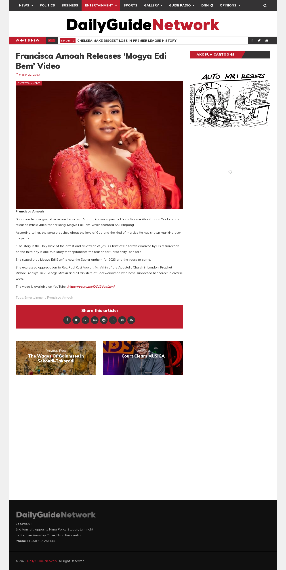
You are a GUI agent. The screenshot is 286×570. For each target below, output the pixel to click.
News (24, 5)
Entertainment (99, 5)
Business (70, 5)
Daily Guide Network (42, 561)
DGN (205, 5)
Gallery (151, 5)
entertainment (35, 297)
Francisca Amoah (60, 297)
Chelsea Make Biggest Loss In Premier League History (126, 41)
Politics (47, 5)
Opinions (228, 5)
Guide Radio (180, 5)
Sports (130, 5)
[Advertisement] (223, 283)
